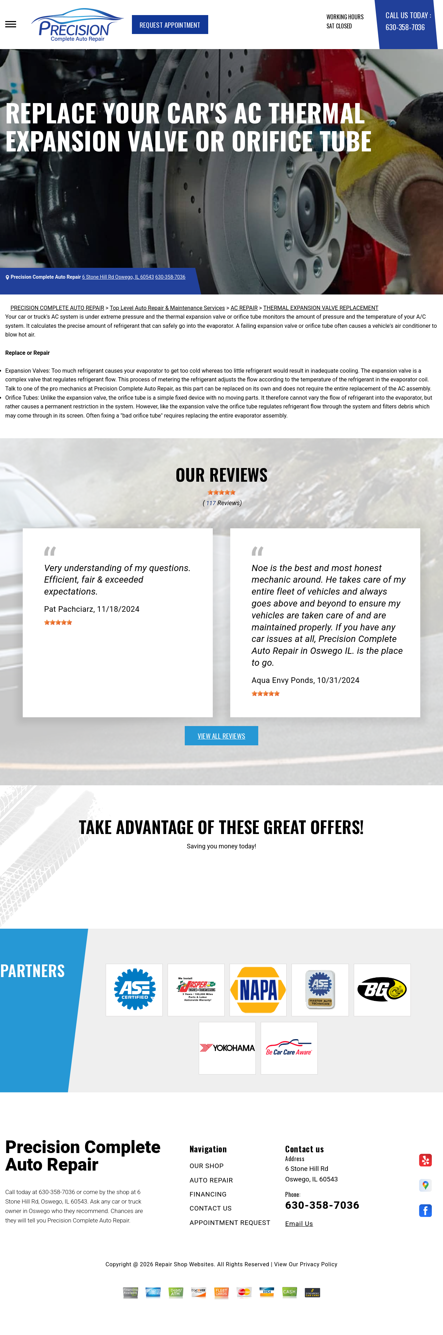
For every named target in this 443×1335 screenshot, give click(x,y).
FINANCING (208, 1194)
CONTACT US (211, 1208)
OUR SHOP (207, 1166)
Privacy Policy (318, 1264)
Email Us (299, 1223)
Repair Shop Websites (184, 1264)
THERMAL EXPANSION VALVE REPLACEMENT (320, 308)
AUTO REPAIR (211, 1180)
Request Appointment (170, 24)
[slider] (221, 492)
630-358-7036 (405, 26)
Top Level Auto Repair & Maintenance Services (167, 308)
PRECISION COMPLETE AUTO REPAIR (57, 308)
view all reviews (221, 735)
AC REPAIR (244, 308)
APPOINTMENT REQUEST (230, 1223)
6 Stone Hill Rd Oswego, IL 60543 (118, 277)
